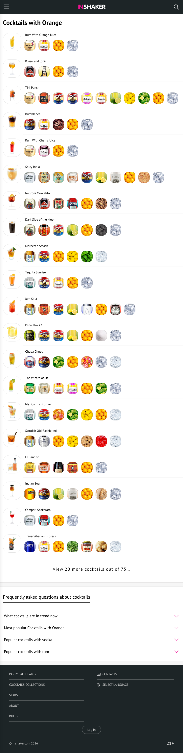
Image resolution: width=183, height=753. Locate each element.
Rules (13, 716)
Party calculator (22, 674)
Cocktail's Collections (27, 685)
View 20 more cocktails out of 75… (91, 569)
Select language (112, 685)
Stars (13, 695)
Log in (91, 730)
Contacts (107, 674)
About (14, 706)
